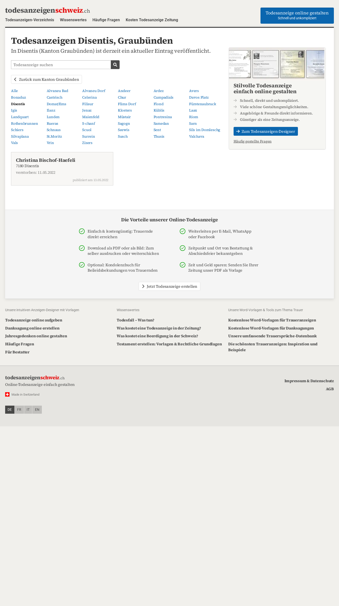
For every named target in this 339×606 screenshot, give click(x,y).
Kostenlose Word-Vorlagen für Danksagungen (271, 328)
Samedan (161, 123)
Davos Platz (198, 97)
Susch (123, 136)
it (28, 410)
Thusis (159, 136)
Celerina (89, 97)
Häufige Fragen (106, 20)
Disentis (18, 104)
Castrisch (54, 97)
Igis (14, 110)
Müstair (124, 116)
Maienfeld (90, 116)
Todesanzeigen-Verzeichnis (29, 20)
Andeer (124, 90)
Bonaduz (18, 97)
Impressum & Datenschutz (309, 380)
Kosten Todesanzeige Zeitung (152, 20)
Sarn (193, 123)
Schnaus (54, 129)
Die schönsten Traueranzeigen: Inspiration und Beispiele (272, 346)
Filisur (87, 104)
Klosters (125, 110)
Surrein (88, 136)
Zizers (87, 142)
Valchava (196, 136)
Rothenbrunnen (24, 123)
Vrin (50, 142)
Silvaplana (20, 136)
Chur (122, 97)
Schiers (17, 129)
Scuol (86, 129)
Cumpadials (164, 97)
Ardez (159, 90)
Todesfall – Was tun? (135, 320)
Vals (14, 142)
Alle (14, 90)
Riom (193, 116)
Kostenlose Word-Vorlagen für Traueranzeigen (272, 320)
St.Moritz (54, 136)
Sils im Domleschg (204, 129)
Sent (157, 129)
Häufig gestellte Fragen (252, 141)
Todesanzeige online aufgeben (33, 320)
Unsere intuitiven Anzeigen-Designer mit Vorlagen (42, 310)
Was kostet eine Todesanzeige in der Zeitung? (159, 328)
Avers (194, 90)
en (37, 410)
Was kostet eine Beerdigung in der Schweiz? (157, 336)
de (10, 410)
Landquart (20, 116)
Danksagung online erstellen (32, 328)
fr (19, 410)
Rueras (52, 123)
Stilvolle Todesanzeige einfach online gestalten (265, 88)
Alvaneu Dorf (93, 90)
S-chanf (88, 123)
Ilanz (51, 110)
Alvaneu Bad (57, 90)
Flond (159, 104)
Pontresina (163, 116)
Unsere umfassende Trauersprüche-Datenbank (272, 336)
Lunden (53, 116)
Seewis (123, 129)
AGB (330, 388)
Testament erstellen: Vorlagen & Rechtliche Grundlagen (169, 344)
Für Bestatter (17, 352)
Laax (193, 110)
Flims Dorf (127, 104)
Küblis (159, 110)
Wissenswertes (73, 20)
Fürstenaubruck (202, 104)
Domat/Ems (56, 104)
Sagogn (124, 123)
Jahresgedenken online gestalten (36, 336)
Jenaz (86, 110)
